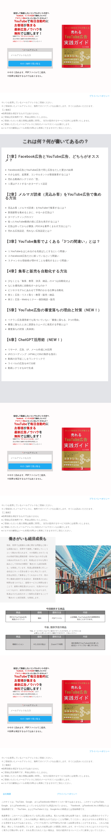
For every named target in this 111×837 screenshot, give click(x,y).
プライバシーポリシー (99, 96)
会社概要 (7, 794)
